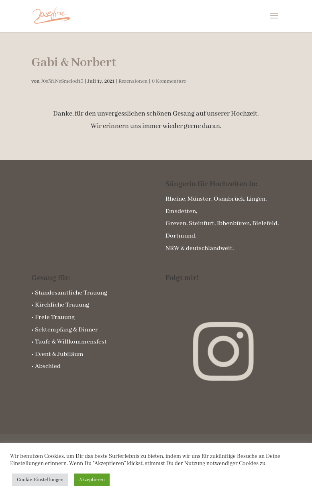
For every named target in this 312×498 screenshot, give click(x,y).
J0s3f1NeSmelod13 (62, 81)
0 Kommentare (169, 81)
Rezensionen (133, 81)
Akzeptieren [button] (92, 480)
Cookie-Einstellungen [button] (40, 480)
